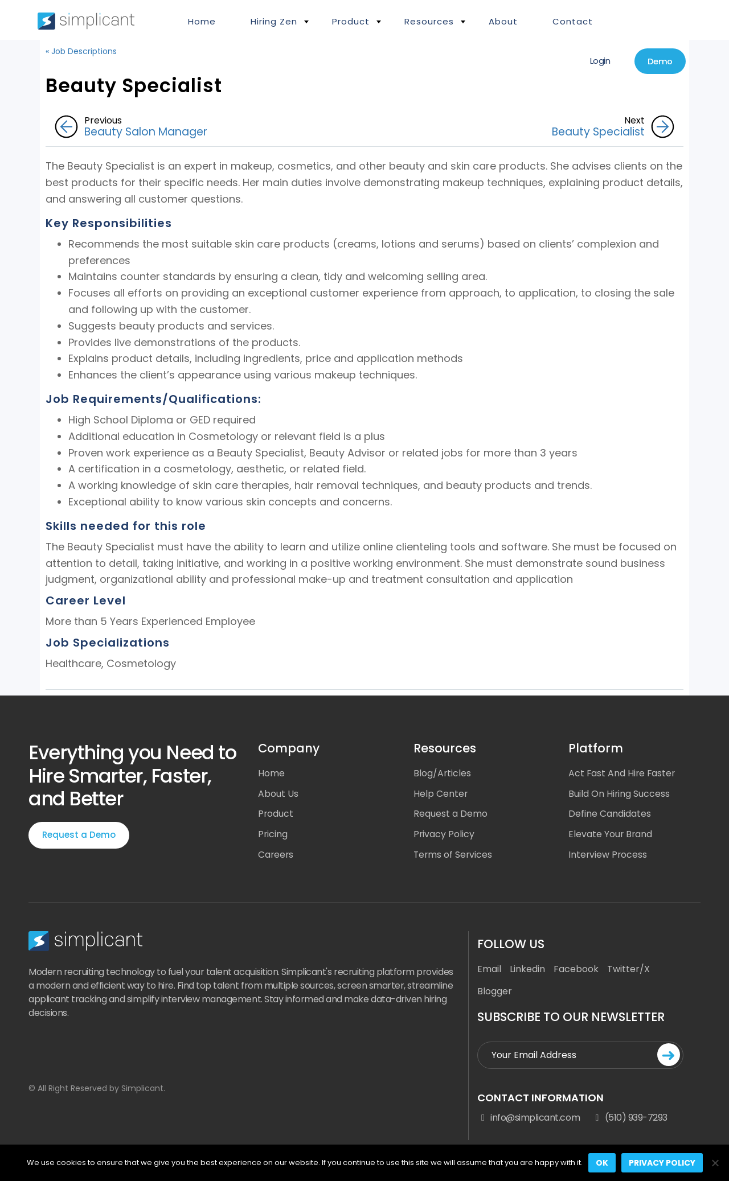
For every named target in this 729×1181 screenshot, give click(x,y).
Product (351, 21)
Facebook (576, 970)
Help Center (440, 793)
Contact (572, 21)
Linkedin (527, 970)
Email (489, 970)
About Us (278, 793)
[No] (714, 1162)
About (503, 21)
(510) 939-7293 (629, 1119)
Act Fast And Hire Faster (622, 773)
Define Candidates (609, 814)
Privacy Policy (444, 834)
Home (202, 21)
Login (597, 61)
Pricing (273, 834)
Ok (602, 1162)
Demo (658, 62)
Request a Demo (79, 835)
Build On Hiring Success (619, 793)
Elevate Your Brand (610, 834)
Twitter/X (628, 970)
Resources (429, 21)
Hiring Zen (274, 21)
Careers (276, 855)
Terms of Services (453, 855)
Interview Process (608, 855)
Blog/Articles (442, 773)
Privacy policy (662, 1162)
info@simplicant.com (528, 1119)
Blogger (494, 992)
